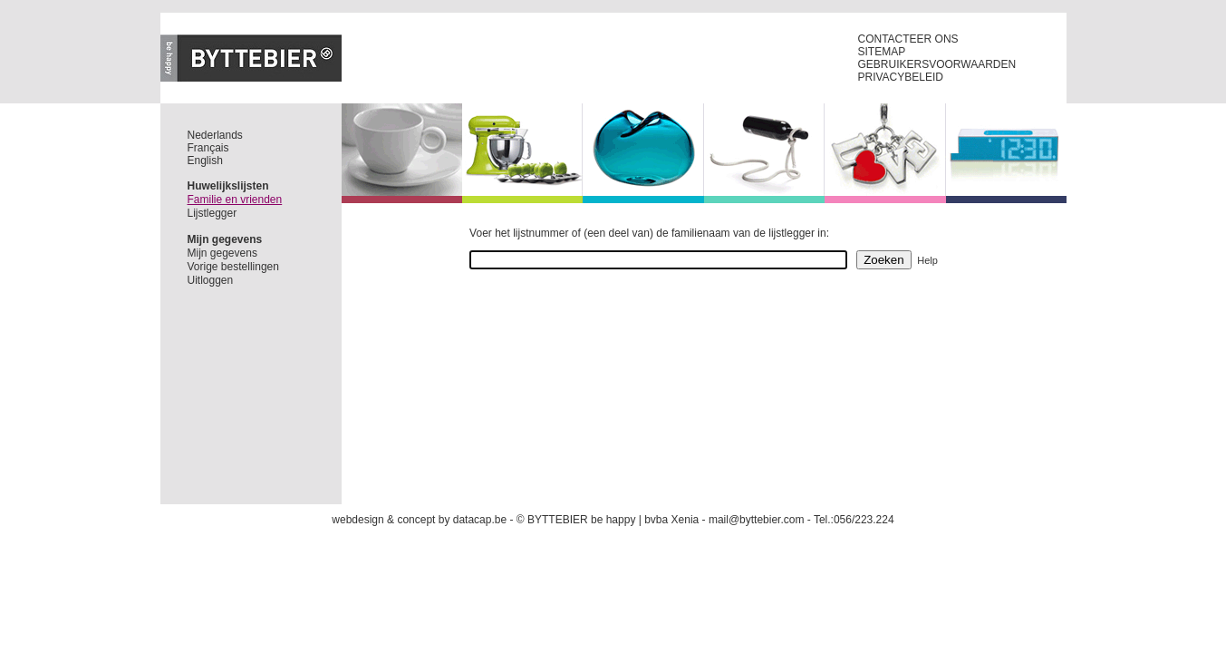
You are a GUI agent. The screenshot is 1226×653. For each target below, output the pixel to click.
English (205, 160)
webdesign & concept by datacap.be (419, 519)
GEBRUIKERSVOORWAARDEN (937, 64)
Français (208, 147)
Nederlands (215, 135)
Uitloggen (211, 280)
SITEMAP (882, 51)
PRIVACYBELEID (900, 77)
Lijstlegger (212, 213)
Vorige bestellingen (233, 266)
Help (927, 260)
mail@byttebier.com (757, 519)
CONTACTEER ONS (908, 39)
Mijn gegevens (222, 253)
